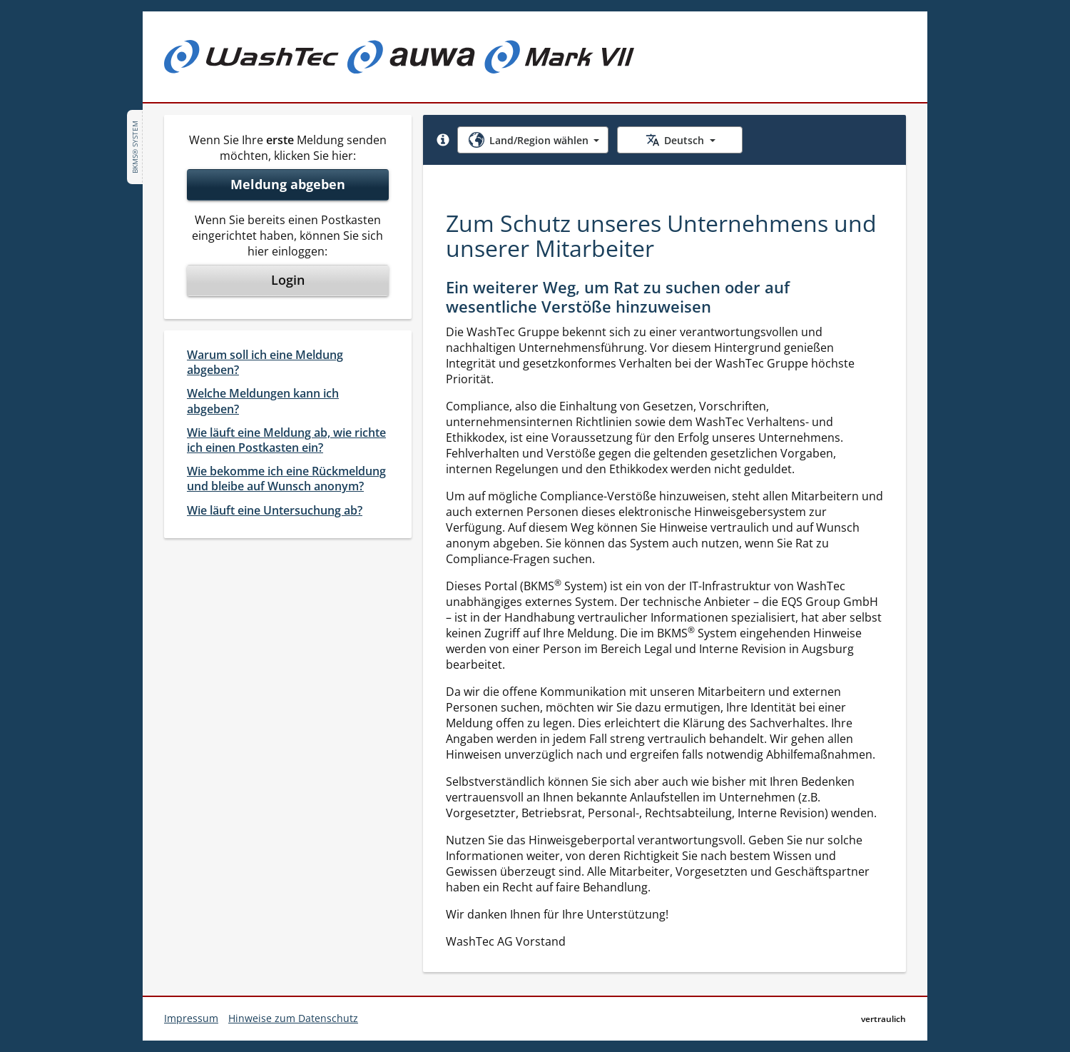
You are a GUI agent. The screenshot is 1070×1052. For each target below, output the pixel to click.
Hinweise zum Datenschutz (293, 1018)
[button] (443, 140)
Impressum (191, 1018)
